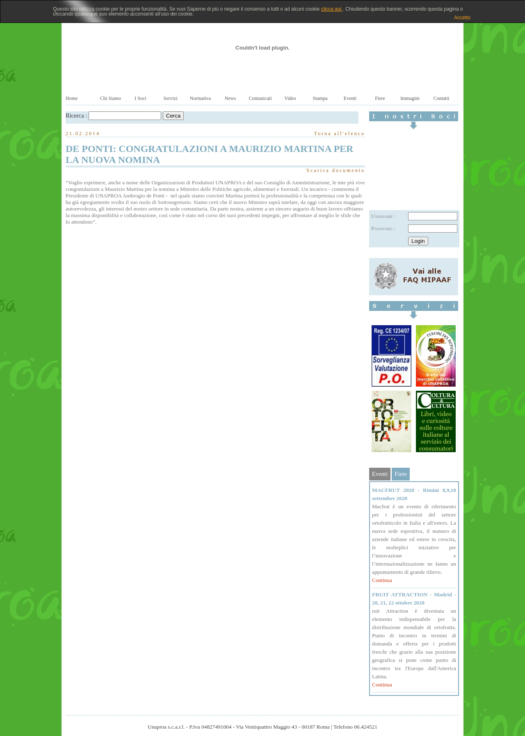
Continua (382, 580)
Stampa (320, 98)
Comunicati (260, 98)
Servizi (171, 98)
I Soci (140, 98)
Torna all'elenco (339, 133)
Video (290, 98)
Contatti (442, 98)
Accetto (462, 17)
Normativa (200, 98)
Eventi (350, 98)
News (230, 98)
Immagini (410, 98)
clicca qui (332, 9)
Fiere (380, 98)
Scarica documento (335, 170)
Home (72, 98)
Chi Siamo (110, 98)
